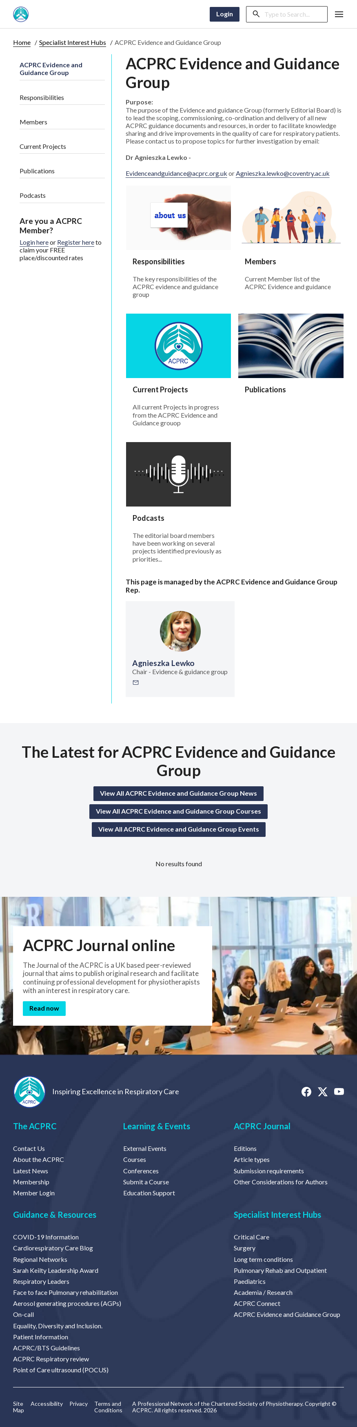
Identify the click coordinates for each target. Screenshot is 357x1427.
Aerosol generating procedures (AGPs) (67, 1303)
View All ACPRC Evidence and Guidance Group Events (178, 829)
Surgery (244, 1248)
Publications (37, 171)
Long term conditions (263, 1259)
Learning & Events (156, 1126)
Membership (31, 1182)
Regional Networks (40, 1259)
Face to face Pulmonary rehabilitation (65, 1292)
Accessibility (47, 1403)
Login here (34, 242)
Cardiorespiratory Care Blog (53, 1248)
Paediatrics (250, 1281)
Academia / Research (263, 1292)
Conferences (141, 1171)
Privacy (78, 1403)
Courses (134, 1159)
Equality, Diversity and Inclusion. (57, 1326)
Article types (252, 1159)
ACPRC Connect (257, 1303)
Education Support (149, 1193)
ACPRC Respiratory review (51, 1359)
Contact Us (29, 1148)
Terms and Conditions (108, 1407)
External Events (144, 1148)
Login (224, 14)
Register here (75, 242)
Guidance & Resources (54, 1214)
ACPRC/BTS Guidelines (46, 1348)
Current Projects (43, 146)
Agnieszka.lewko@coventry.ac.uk (283, 173)
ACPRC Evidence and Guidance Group (51, 68)
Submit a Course (146, 1182)
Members (33, 122)
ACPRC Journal (262, 1126)
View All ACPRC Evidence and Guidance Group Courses (178, 811)
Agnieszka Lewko (163, 663)
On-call (23, 1314)
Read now (44, 1008)
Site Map (18, 1407)
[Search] (293, 14)
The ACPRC (35, 1126)
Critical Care (251, 1237)
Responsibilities (42, 97)
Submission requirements (269, 1171)
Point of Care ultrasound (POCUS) (61, 1370)
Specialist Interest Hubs (72, 42)
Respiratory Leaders (41, 1281)
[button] (339, 14)
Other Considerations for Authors (281, 1182)
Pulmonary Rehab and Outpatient (280, 1270)
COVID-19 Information (46, 1237)
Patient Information (40, 1337)
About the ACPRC (38, 1159)
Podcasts (33, 195)
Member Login (34, 1193)
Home (22, 42)
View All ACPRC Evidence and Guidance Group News (178, 793)
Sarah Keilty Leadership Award (55, 1270)
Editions (245, 1148)
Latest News (30, 1171)
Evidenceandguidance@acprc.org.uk (176, 173)
